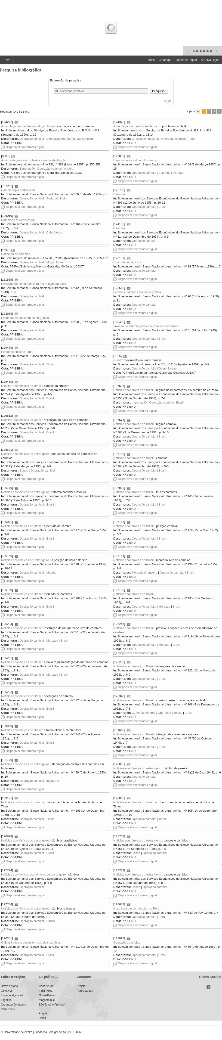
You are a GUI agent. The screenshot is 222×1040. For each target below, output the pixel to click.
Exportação (27, 168)
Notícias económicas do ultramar (23, 802)
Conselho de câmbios (15, 254)
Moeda (51, 572)
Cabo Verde (54, 232)
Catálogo (165, 60)
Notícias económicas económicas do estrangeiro (33, 874)
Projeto (81, 986)
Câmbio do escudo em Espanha (134, 160)
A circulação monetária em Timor (135, 126)
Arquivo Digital (210, 60)
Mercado (164, 606)
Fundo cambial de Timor (17, 352)
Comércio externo (143, 712)
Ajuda (168, 101)
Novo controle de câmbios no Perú (136, 908)
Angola (68, 168)
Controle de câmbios (127, 262)
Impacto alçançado (12, 995)
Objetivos (6, 990)
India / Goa (45, 990)
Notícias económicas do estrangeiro (25, 454)
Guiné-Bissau (168, 368)
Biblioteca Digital (186, 60)
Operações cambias (126, 942)
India (63, 198)
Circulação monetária (60, 138)
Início (151, 60)
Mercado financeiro (144, 572)
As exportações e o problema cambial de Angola (33, 160)
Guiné (117, 360)
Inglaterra (52, 780)
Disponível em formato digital (23, 147)
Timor (192, 138)
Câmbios (119, 194)
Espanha (164, 172)
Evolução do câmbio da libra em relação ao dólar (33, 284)
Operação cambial (31, 138)
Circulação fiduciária (145, 138)
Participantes (85, 990)
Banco (23, 470)
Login (6, 59)
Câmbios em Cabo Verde (18, 220)
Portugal (178, 172)
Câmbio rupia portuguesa (18, 190)
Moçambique (85, 138)
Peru (162, 917)
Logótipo (6, 1000)
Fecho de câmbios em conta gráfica (137, 292)
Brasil (162, 206)
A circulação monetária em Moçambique (28, 126)
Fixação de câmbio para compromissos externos (145, 326)
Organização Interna (13, 1004)
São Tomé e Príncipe (52, 1004)
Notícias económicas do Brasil (21, 386)
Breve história (9, 986)
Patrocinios (8, 1009)
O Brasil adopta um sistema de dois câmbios (31, 942)
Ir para (191, 111)
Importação (139, 402)
